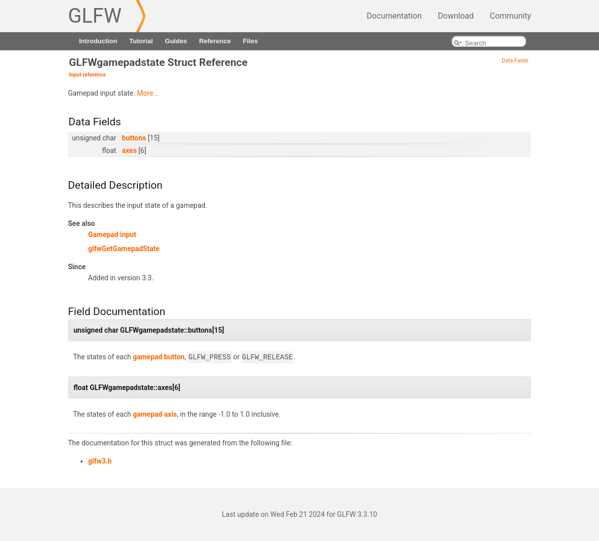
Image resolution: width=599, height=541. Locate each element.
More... (148, 93)
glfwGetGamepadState (124, 249)
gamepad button (159, 357)
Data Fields (515, 60)
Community (510, 16)
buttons (134, 138)
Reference (215, 41)
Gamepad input (112, 234)
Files (250, 41)
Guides (176, 41)
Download (456, 16)
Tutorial (141, 41)
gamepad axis (155, 414)
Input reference (87, 74)
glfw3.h (100, 461)
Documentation (394, 16)
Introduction (98, 41)
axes (129, 150)
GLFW (94, 16)
